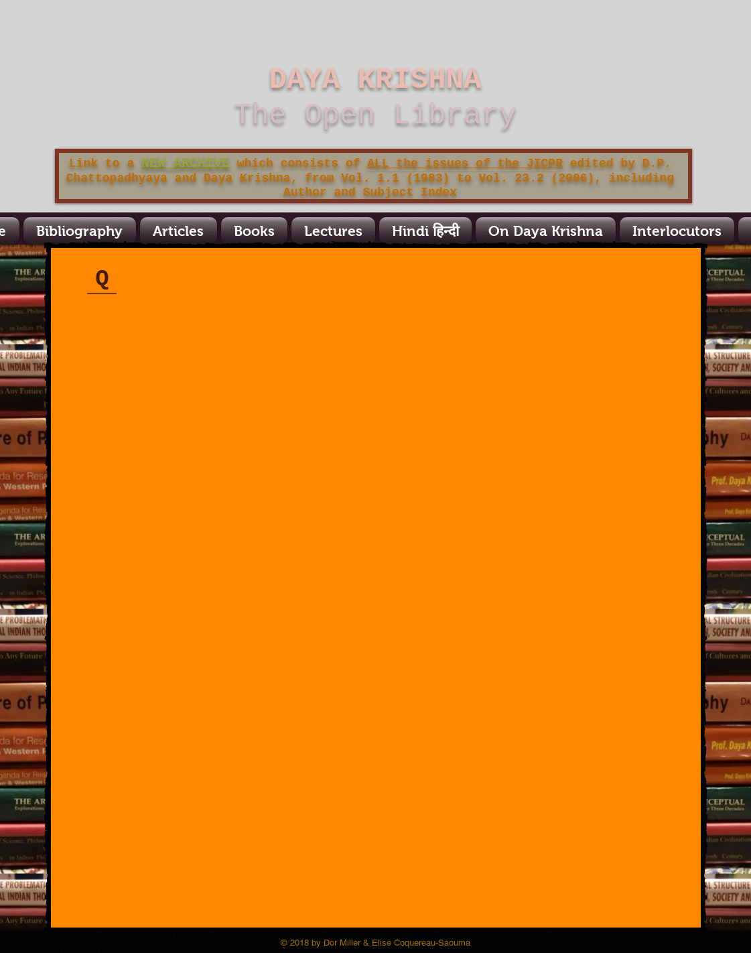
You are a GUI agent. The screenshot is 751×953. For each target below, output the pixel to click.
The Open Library (375, 115)
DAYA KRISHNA (375, 80)
